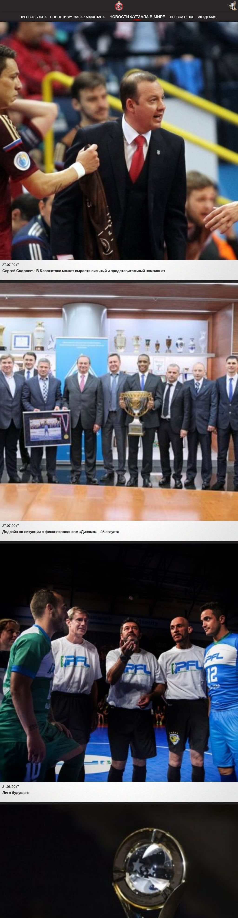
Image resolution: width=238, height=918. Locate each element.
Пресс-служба (33, 17)
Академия (207, 17)
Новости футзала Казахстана (77, 17)
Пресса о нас (182, 17)
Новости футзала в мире (137, 17)
